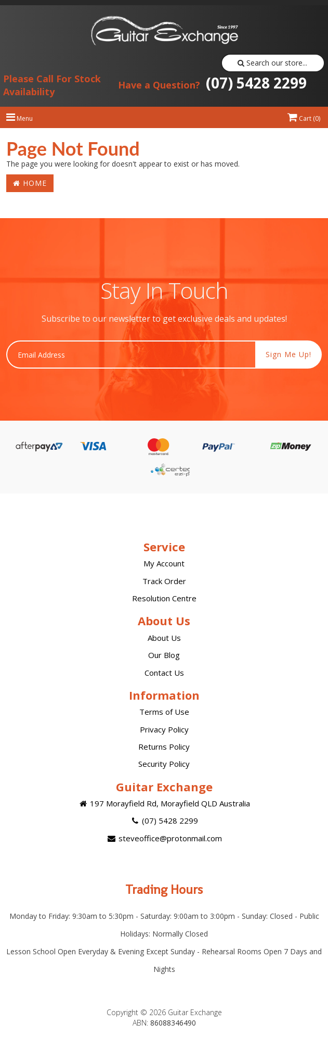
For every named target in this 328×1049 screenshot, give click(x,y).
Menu (19, 118)
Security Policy (164, 764)
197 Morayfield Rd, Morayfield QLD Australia (164, 803)
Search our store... (272, 63)
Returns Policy (164, 746)
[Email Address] (131, 354)
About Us (164, 638)
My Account (164, 563)
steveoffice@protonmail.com (163, 838)
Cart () (303, 118)
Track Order (164, 581)
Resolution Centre (164, 598)
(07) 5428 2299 (212, 83)
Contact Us (164, 672)
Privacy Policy (164, 729)
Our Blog (164, 655)
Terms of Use (164, 711)
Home (30, 183)
